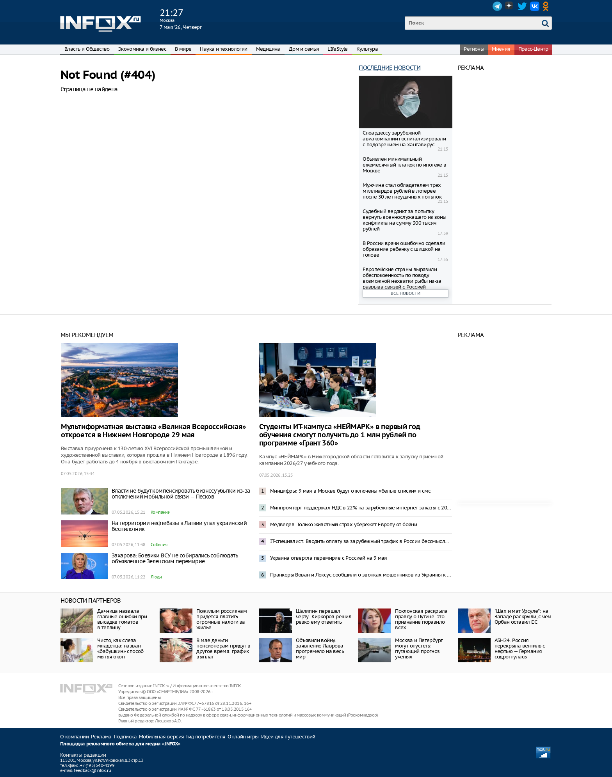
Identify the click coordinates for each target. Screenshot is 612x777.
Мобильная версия (161, 737)
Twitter (522, 6)
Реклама (101, 737)
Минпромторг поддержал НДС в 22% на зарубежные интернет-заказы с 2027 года (361, 508)
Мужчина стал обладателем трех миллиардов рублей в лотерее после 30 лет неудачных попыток (402, 191)
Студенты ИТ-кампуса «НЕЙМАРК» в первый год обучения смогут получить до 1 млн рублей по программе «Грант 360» (339, 435)
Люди (156, 577)
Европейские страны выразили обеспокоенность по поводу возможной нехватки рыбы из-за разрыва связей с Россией (402, 278)
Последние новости (389, 67)
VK (534, 6)
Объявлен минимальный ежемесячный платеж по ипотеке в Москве (404, 165)
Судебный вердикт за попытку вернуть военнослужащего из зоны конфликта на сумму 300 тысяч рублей (404, 220)
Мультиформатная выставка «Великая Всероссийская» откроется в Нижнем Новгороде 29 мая (153, 431)
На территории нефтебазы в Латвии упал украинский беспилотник (179, 526)
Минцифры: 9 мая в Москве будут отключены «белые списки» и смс (350, 491)
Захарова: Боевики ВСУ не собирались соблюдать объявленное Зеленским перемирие (175, 558)
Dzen (509, 6)
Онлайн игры (243, 737)
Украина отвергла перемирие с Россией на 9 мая (328, 558)
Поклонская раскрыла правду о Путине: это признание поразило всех (421, 619)
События (159, 544)
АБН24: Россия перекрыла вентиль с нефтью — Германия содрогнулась (520, 648)
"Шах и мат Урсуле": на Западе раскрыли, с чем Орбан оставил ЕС (523, 616)
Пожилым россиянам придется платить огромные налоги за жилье (221, 619)
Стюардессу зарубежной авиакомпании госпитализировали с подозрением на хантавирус (404, 139)
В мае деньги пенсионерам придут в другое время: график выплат (223, 648)
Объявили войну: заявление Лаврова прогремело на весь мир (320, 648)
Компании (160, 512)
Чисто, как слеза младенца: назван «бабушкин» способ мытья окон (120, 648)
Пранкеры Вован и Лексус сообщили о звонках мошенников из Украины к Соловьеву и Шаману (361, 575)
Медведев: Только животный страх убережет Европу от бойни (343, 524)
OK (547, 6)
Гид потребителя (205, 737)
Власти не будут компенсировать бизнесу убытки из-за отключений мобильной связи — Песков (181, 493)
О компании (74, 737)
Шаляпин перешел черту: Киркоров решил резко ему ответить (323, 616)
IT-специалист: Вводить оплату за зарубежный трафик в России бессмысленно (361, 541)
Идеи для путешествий (288, 737)
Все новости (405, 293)
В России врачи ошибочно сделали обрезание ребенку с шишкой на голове (404, 249)
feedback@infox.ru (92, 770)
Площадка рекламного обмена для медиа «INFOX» (120, 744)
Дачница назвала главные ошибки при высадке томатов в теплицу (122, 619)
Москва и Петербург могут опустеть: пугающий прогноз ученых (419, 648)
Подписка (125, 737)
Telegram (497, 6)
